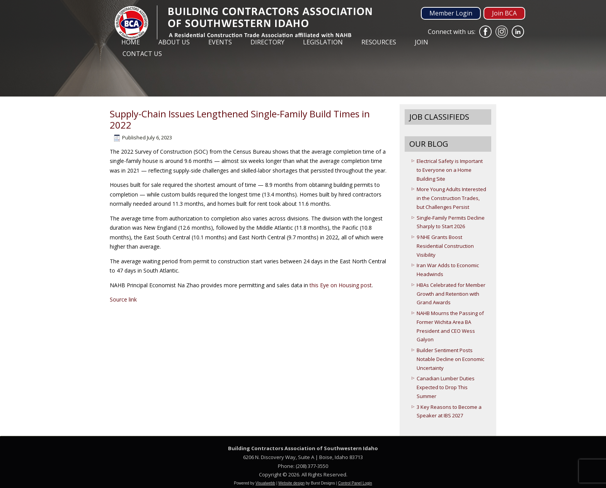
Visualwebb (265, 483)
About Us (174, 42)
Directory (267, 42)
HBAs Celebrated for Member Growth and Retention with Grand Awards (451, 293)
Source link (123, 299)
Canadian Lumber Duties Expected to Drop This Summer (446, 387)
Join (421, 42)
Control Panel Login (355, 483)
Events (220, 42)
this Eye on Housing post (341, 285)
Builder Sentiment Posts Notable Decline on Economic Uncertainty (450, 359)
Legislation (323, 42)
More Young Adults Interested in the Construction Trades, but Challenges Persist (451, 198)
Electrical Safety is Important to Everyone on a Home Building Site (450, 170)
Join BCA (504, 13)
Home (130, 42)
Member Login (450, 13)
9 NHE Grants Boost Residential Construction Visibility (445, 246)
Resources (378, 42)
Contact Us (142, 53)
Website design (291, 483)
